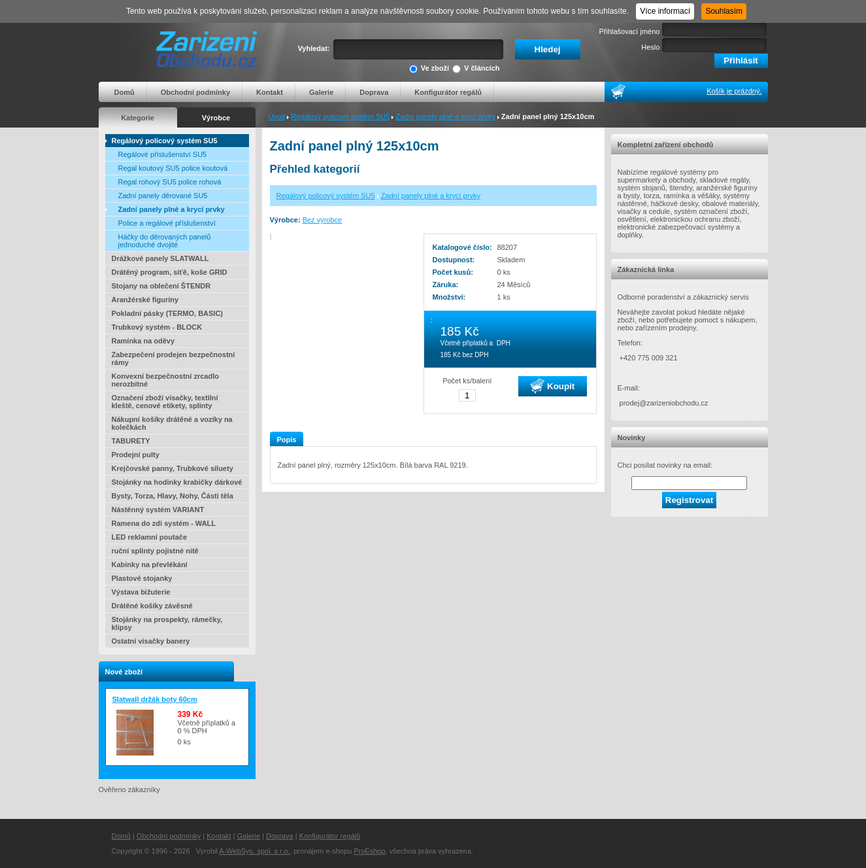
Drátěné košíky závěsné (152, 606)
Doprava (373, 92)
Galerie (321, 92)
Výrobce (216, 118)
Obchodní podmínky (195, 92)
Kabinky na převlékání (150, 564)
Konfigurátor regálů (448, 92)
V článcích (475, 69)
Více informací (665, 11)
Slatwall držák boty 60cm (154, 699)
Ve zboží (429, 69)
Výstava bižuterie (141, 592)
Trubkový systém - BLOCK (157, 327)
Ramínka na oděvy (143, 341)
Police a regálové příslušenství (167, 223)
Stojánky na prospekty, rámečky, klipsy (167, 623)
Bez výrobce (322, 220)
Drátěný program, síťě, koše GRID (169, 272)
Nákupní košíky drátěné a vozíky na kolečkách (172, 423)
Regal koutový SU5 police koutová (173, 168)
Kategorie (137, 118)
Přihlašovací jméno (629, 31)
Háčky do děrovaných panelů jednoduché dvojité (164, 241)
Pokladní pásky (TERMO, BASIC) (168, 313)
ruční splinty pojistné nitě (155, 551)
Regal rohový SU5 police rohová (170, 182)
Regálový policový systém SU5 (340, 116)
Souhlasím (723, 11)
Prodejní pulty (135, 455)
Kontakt (269, 92)
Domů (124, 92)
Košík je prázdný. (734, 91)
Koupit (552, 386)
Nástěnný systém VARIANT (158, 509)
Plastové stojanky (142, 578)
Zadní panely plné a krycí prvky (445, 116)
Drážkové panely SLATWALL (160, 258)
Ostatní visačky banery (151, 641)
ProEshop (369, 851)
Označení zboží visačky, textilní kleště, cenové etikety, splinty (165, 401)
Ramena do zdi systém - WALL (164, 523)
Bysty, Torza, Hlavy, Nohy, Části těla (172, 496)
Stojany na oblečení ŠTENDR (161, 286)
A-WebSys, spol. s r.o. (254, 851)
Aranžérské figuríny (145, 300)
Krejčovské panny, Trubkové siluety (172, 468)
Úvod (277, 116)
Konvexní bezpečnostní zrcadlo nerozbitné (165, 380)
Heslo (650, 47)
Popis (287, 439)
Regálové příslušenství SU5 (162, 154)
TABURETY (131, 441)
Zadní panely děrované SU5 (163, 196)
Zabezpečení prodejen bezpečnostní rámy (173, 358)
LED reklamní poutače (150, 537)
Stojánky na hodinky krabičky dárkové (177, 482)
